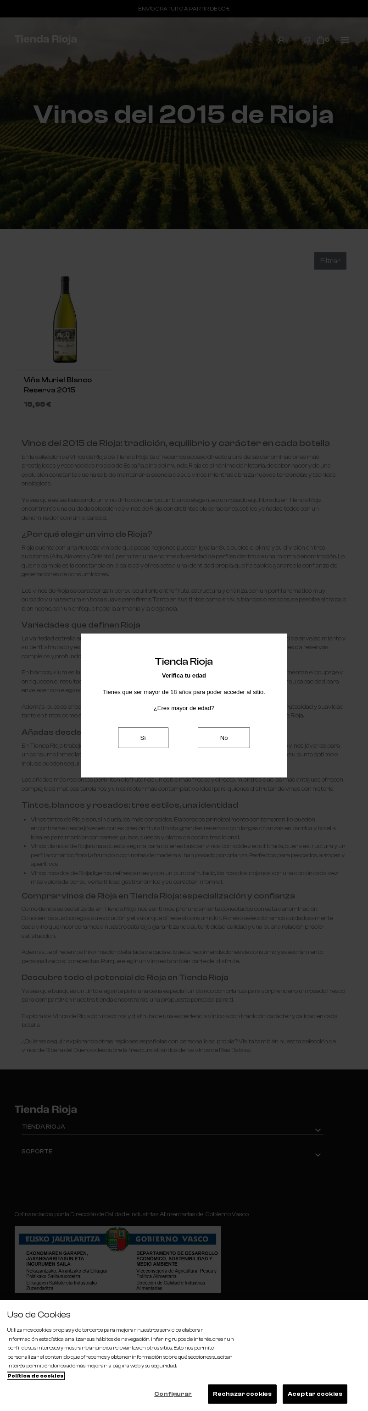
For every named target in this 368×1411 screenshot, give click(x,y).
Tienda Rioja (43, 1126)
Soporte (37, 1151)
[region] (184, 1355)
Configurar (173, 1393)
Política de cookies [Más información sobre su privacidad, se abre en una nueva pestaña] (35, 1376)
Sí (143, 737)
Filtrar (330, 261)
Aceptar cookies (315, 1393)
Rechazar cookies (242, 1393)
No (224, 737)
